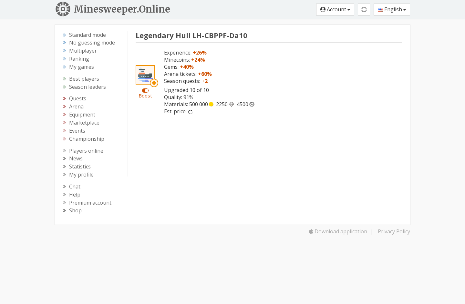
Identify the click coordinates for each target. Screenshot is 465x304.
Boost (145, 95)
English (392, 9)
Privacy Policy (394, 231)
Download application (338, 231)
